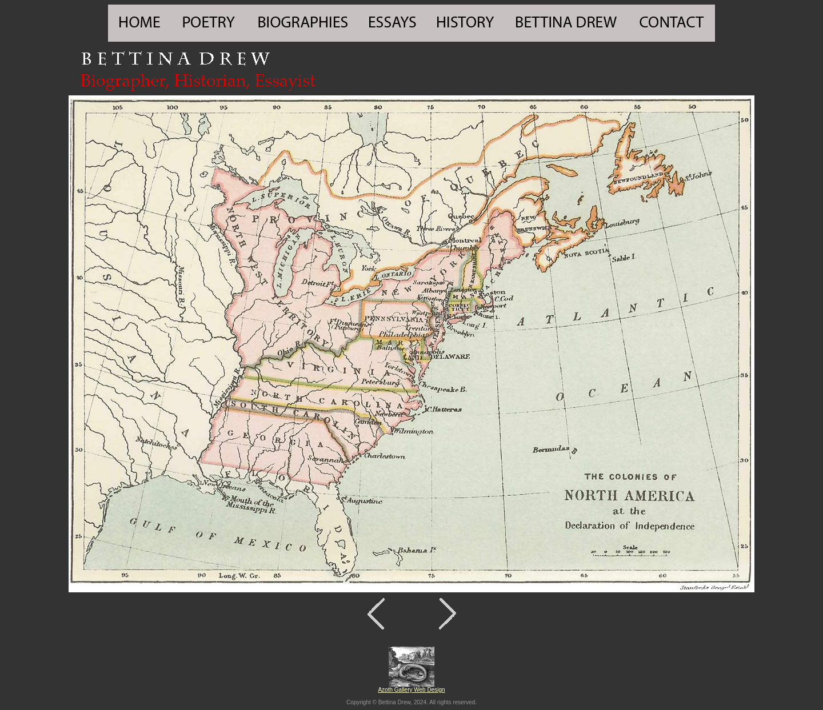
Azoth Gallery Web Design (411, 690)
